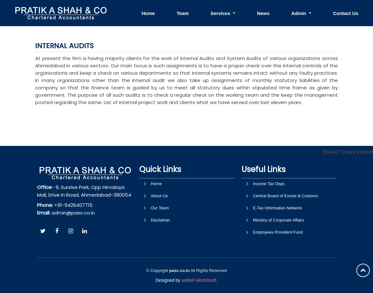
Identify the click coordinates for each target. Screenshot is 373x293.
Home (148, 13)
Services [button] (221, 13)
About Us (159, 196)
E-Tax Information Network (277, 208)
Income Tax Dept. (269, 184)
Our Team (160, 208)
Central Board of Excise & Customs (285, 196)
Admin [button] (299, 13)
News (263, 13)
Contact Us (345, 13)
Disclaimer (160, 220)
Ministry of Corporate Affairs (278, 220)
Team (183, 13)
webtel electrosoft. (199, 280)
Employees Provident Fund (278, 232)
